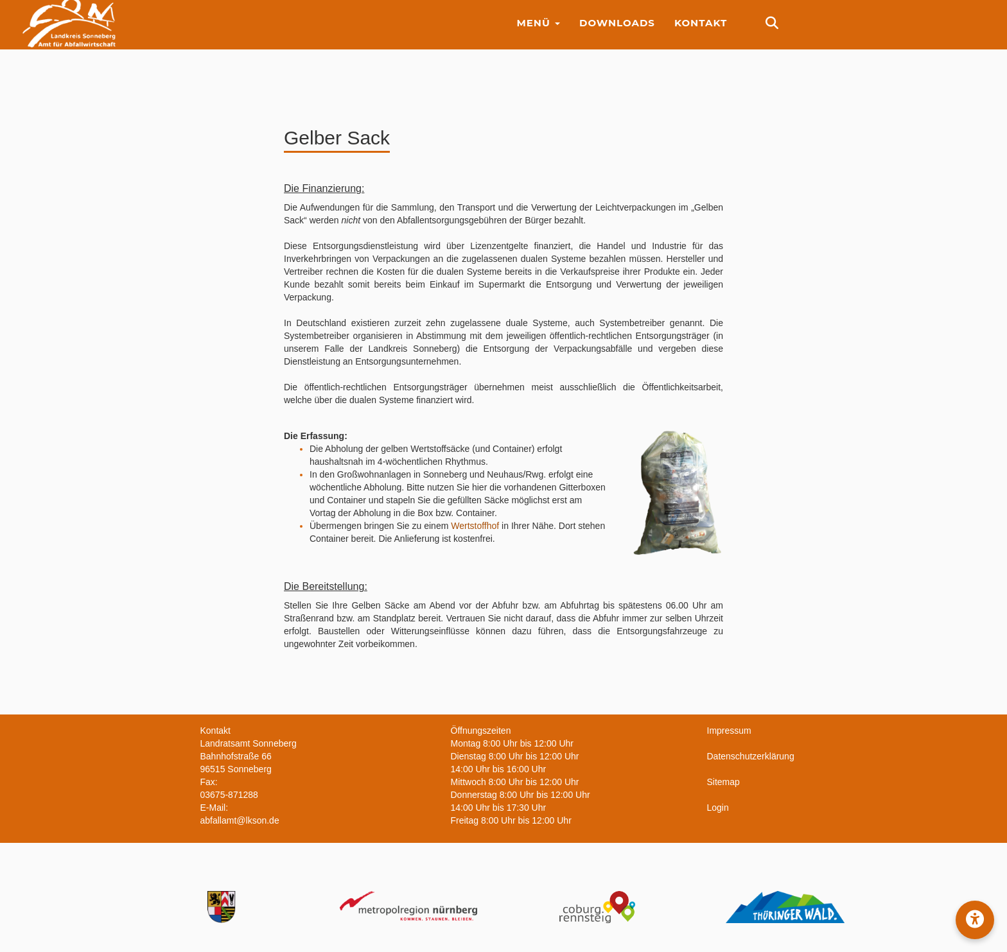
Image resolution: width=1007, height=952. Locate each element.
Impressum (729, 730)
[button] (975, 920)
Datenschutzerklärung (750, 756)
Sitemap (723, 782)
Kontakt (700, 32)
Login (718, 807)
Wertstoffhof (475, 526)
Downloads (617, 32)
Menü (538, 32)
